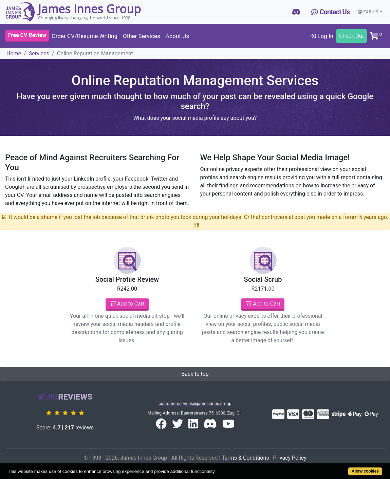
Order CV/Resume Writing (84, 36)
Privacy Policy (290, 458)
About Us (177, 36)
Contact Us (330, 12)
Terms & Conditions (245, 458)
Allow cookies (365, 471)
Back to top (194, 374)
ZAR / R (368, 11)
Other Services (141, 36)
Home (13, 53)
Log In (321, 36)
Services (39, 53)
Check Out (351, 36)
